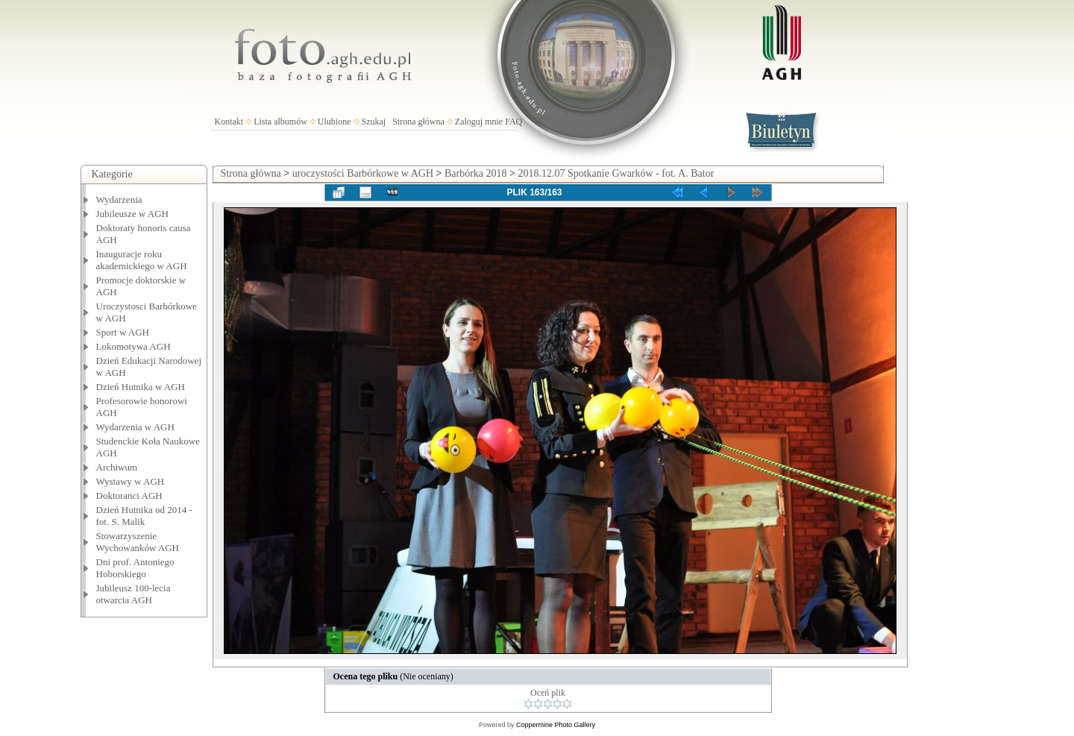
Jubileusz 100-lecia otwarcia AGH (133, 594)
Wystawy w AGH (130, 481)
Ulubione (334, 121)
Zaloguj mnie (479, 121)
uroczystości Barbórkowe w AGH (362, 173)
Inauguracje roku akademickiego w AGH (141, 259)
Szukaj (374, 121)
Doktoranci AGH (129, 495)
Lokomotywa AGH (133, 346)
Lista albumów (280, 121)
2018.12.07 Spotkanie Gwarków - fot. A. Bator (616, 173)
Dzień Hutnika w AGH (141, 386)
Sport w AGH (123, 332)
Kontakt (229, 121)
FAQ (513, 121)
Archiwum (117, 467)
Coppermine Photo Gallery (555, 725)
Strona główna (418, 121)
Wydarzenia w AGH (135, 427)
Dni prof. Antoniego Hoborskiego (135, 567)
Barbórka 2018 (476, 173)
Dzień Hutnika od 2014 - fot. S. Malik (144, 515)
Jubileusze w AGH (132, 213)
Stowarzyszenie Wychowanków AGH (138, 541)
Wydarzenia (119, 199)
